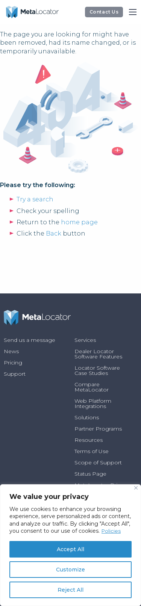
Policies (111, 530)
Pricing (13, 362)
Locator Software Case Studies (97, 370)
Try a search (35, 199)
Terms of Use (91, 451)
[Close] (136, 488)
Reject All (70, 589)
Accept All (70, 549)
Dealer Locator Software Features (98, 354)
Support (15, 373)
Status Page (90, 473)
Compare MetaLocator (91, 387)
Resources (88, 440)
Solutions (86, 417)
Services (85, 340)
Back (53, 233)
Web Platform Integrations (92, 403)
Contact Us (104, 12)
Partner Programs (98, 428)
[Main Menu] (132, 12)
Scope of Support (98, 462)
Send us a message (29, 340)
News (11, 351)
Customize (70, 569)
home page (79, 222)
